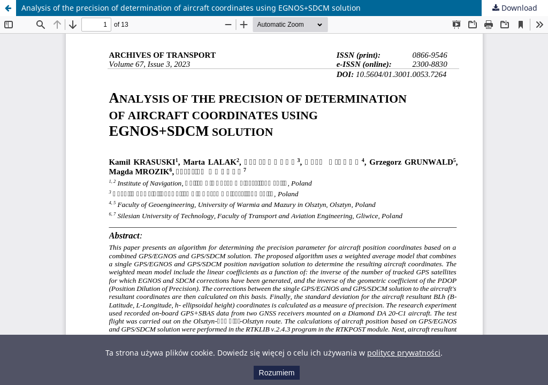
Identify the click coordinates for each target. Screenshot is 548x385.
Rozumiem (277, 372)
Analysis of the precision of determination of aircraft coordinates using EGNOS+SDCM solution (191, 8)
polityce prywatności (403, 353)
